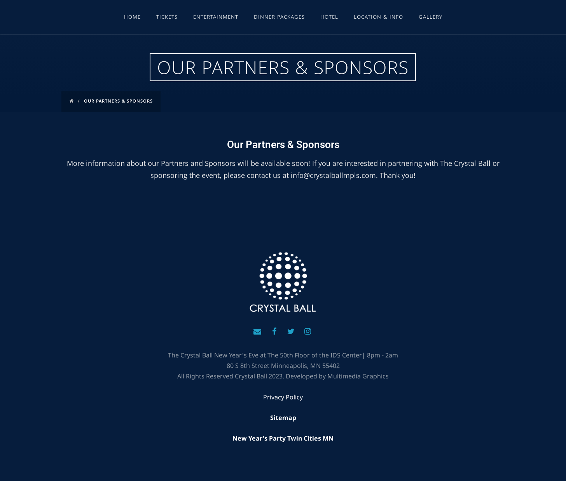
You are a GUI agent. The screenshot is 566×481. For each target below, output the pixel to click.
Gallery (430, 17)
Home (132, 17)
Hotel (329, 17)
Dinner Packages (279, 17)
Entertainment (215, 17)
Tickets (167, 17)
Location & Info (378, 17)
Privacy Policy (283, 397)
